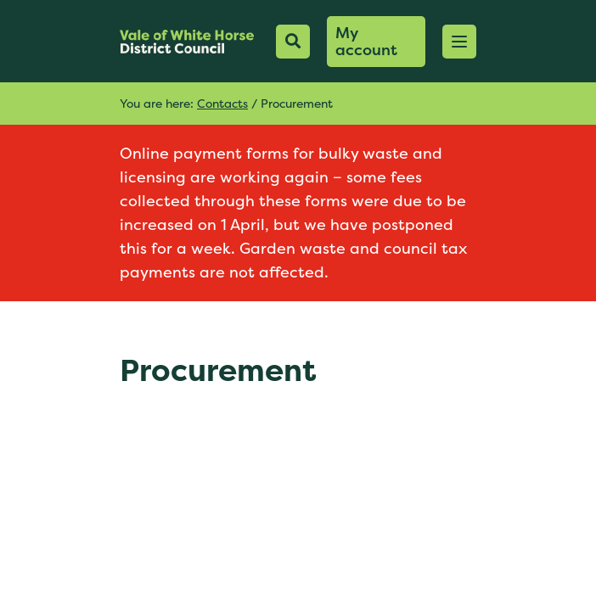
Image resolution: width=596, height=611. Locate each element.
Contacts (222, 103)
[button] (459, 42)
